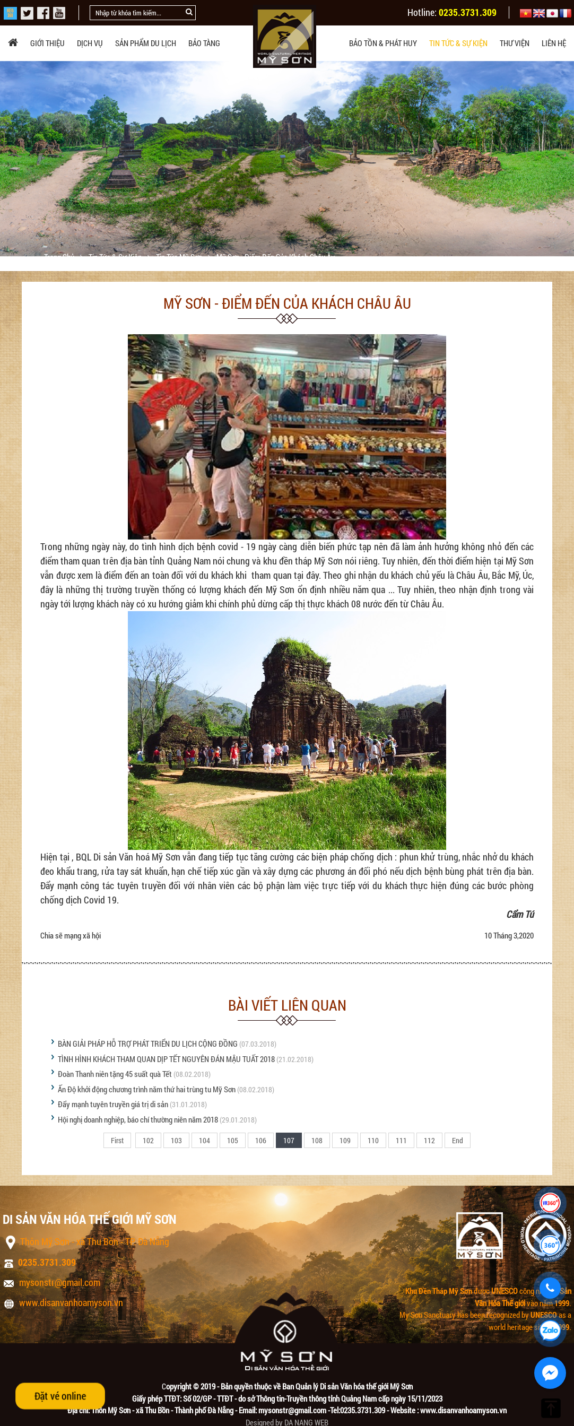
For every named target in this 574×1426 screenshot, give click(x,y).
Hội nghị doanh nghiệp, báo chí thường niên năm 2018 (138, 1119)
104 (204, 1140)
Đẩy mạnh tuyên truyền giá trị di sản (113, 1104)
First (117, 1140)
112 (429, 1140)
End (457, 1140)
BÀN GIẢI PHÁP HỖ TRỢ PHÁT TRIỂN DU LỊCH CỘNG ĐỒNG (148, 1043)
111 (401, 1140)
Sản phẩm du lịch (145, 43)
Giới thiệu (47, 43)
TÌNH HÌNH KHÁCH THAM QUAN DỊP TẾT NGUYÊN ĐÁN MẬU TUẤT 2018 (166, 1059)
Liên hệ (554, 43)
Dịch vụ (90, 43)
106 (260, 1140)
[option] (287, 158)
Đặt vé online (60, 1395)
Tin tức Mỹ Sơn (180, 256)
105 (232, 1140)
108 (317, 1140)
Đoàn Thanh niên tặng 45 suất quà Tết (115, 1073)
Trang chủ (60, 256)
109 (345, 1140)
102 (148, 1140)
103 (176, 1140)
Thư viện (514, 43)
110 (373, 1140)
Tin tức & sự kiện (458, 43)
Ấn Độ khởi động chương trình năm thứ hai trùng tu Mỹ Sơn (147, 1089)
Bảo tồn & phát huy (383, 43)
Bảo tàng (204, 43)
